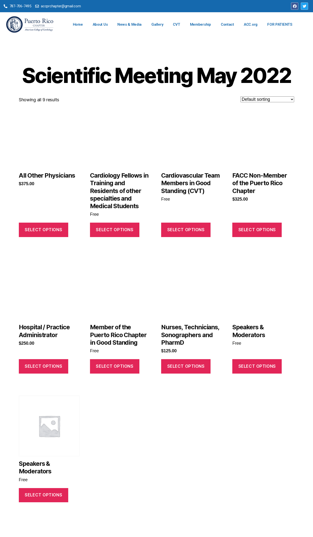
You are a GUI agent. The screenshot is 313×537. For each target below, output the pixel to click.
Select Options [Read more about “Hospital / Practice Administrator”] (43, 366)
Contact (227, 24)
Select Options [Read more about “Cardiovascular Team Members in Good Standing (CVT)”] (186, 229)
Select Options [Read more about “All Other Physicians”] (43, 229)
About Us (100, 24)
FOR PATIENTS (279, 24)
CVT (176, 24)
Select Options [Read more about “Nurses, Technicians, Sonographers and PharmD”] (186, 366)
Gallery (157, 24)
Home (78, 24)
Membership (200, 24)
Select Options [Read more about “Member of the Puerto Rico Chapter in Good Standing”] (114, 366)
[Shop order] (267, 99)
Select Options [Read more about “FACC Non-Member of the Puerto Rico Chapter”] (257, 229)
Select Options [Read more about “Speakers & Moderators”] (257, 366)
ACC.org (250, 24)
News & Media (129, 24)
